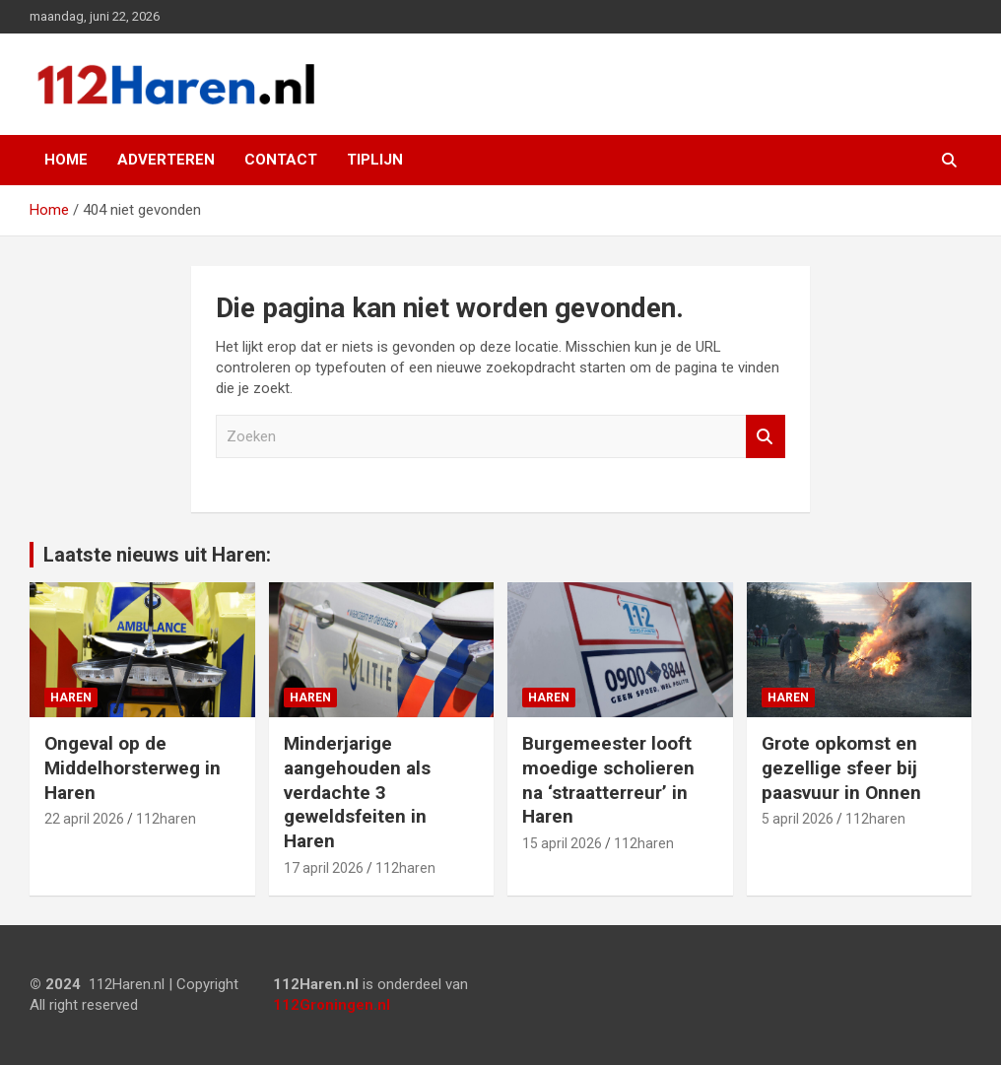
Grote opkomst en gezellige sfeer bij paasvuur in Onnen (841, 767)
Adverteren (166, 159)
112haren (166, 819)
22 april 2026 (84, 819)
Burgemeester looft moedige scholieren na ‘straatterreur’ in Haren (608, 780)
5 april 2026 (798, 819)
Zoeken (765, 437)
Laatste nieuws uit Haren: (157, 554)
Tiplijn (375, 159)
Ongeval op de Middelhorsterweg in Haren (132, 767)
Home (66, 159)
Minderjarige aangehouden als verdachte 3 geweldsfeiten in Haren (357, 792)
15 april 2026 (562, 843)
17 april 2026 (324, 868)
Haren (71, 697)
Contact (280, 159)
